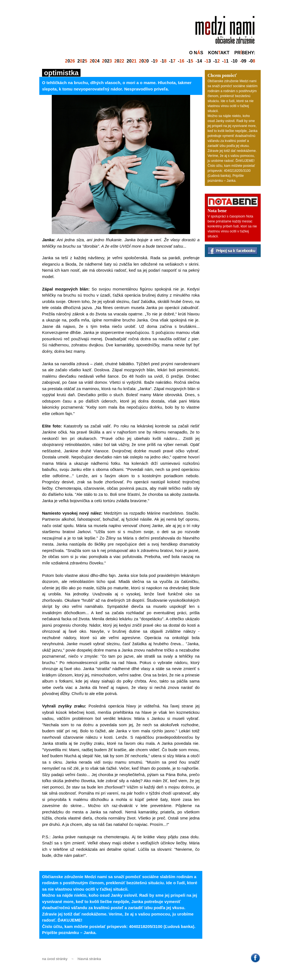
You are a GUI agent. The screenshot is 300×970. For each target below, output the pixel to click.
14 (199, 61)
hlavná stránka (89, 959)
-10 (234, 61)
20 (132, 61)
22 (82, 61)
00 (144, 61)
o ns (196, 52)
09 (243, 61)
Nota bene (217, 210)
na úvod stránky (55, 959)
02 (107, 61)
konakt (218, 52)
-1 (154, 61)
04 (95, 61)
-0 (252, 61)
